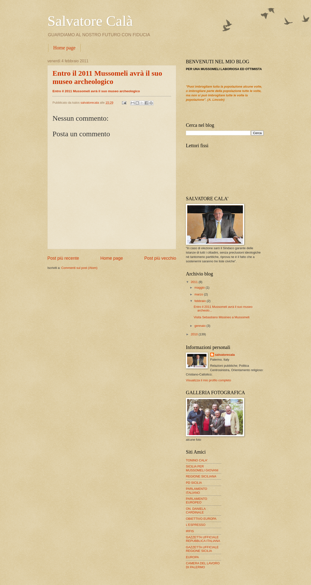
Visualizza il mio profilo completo (208, 380)
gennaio (200, 326)
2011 (195, 282)
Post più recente (63, 258)
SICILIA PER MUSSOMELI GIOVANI (202, 468)
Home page (64, 47)
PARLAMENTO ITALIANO (196, 490)
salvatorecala (225, 354)
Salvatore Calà (90, 21)
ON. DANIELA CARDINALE (196, 510)
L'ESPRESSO (195, 525)
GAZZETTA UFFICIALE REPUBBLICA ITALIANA (203, 539)
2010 (195, 334)
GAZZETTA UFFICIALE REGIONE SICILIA (202, 549)
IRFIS (190, 531)
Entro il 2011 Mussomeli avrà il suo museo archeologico (96, 91)
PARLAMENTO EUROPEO (196, 500)
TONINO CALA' (197, 460)
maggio (200, 287)
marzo (199, 294)
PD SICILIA (194, 482)
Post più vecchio (160, 258)
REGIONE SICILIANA (201, 476)
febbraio (200, 301)
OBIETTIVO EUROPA (201, 519)
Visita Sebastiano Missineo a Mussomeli (221, 317)
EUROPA (192, 557)
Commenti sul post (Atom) (79, 268)
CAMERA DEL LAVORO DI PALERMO (203, 565)
